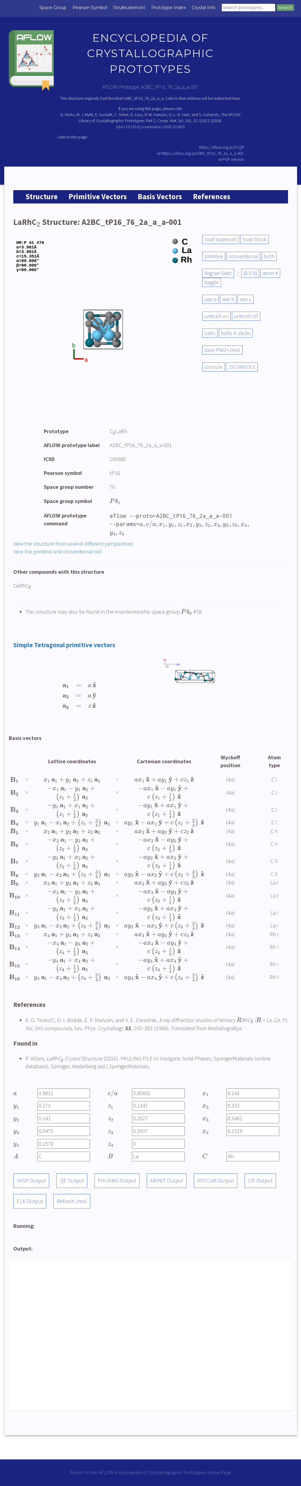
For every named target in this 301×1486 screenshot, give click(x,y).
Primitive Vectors (98, 196)
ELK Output (30, 1201)
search (285, 7)
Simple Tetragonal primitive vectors (64, 645)
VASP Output (31, 1180)
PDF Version (233, 159)
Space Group (52, 7)
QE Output (72, 1180)
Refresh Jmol (72, 1201)
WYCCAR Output (215, 1180)
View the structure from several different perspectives (73, 543)
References (211, 196)
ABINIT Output (166, 1180)
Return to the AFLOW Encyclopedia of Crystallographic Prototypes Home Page (150, 1472)
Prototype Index (168, 7)
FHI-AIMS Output (117, 1180)
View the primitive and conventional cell (57, 551)
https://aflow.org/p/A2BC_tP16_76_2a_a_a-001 (203, 153)
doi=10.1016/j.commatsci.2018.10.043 (150, 126)
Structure (41, 196)
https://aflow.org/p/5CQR (221, 147)
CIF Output (260, 1180)
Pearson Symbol (89, 7)
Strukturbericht (129, 7)
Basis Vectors (160, 196)
